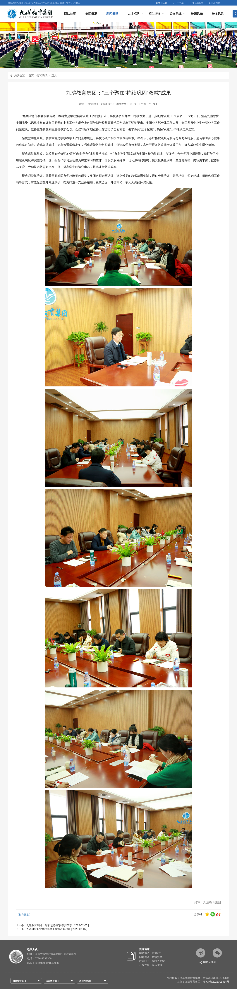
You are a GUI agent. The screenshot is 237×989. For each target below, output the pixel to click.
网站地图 (144, 953)
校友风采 (218, 13)
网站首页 (70, 13)
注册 (164, 2)
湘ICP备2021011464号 (216, 981)
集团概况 (91, 13)
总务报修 (157, 964)
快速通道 (144, 949)
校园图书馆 (158, 961)
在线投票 (157, 957)
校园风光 (197, 13)
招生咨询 (154, 13)
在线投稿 (197, 2)
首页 (31, 75)
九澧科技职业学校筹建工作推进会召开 (48, 929)
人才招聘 (133, 13)
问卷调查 (144, 957)
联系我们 (157, 953)
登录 (158, 2)
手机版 (180, 2)
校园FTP (144, 961)
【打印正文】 (24, 914)
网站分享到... (209, 962)
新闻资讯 (112, 13)
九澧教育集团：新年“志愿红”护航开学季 (49, 925)
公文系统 (175, 13)
